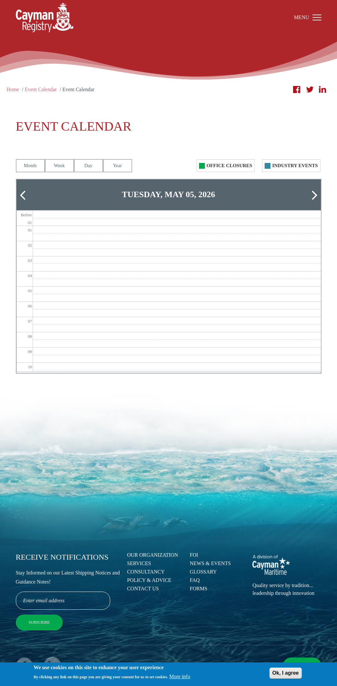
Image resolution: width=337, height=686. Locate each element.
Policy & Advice (149, 580)
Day (88, 165)
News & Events (210, 563)
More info (179, 678)
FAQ (195, 580)
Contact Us (143, 588)
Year (117, 165)
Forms (198, 588)
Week (59, 165)
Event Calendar (41, 89)
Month (30, 165)
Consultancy (145, 571)
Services (139, 563)
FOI (194, 555)
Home (12, 89)
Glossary (203, 571)
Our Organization (152, 555)
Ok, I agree (285, 674)
